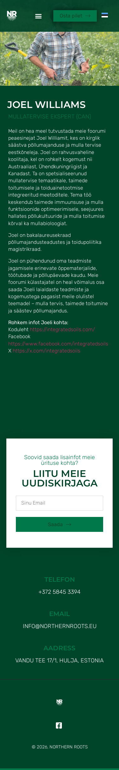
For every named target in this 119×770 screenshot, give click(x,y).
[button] (38, 16)
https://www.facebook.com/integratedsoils (58, 344)
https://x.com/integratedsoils (46, 351)
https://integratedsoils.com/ (62, 329)
